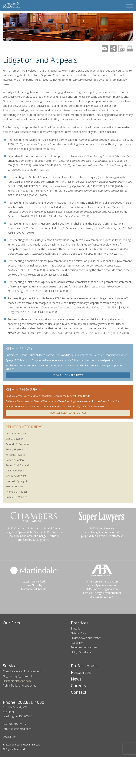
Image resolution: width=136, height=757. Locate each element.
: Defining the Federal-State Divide (48, 396)
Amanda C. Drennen (17, 444)
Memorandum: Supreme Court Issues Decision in (55, 406)
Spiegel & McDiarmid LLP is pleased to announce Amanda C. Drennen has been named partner (60, 360)
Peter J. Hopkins (15, 449)
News (76, 679)
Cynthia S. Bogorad (16, 433)
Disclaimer (9, 736)
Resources (81, 672)
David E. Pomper (15, 470)
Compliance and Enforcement (22, 671)
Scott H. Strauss (15, 486)
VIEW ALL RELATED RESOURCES (68, 412)
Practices (79, 623)
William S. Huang (15, 454)
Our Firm (11, 623)
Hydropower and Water (86, 638)
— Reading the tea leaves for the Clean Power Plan (63, 401)
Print (130, 48)
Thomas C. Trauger (16, 491)
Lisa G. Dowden (14, 438)
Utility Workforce (81, 652)
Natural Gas (78, 633)
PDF (121, 48)
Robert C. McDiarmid (17, 465)
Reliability (77, 642)
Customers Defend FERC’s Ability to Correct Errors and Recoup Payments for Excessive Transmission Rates (66, 355)
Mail (105, 48)
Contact (78, 692)
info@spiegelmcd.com (17, 729)
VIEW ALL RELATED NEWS (68, 375)
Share (113, 48)
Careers (78, 685)
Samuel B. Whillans (16, 497)
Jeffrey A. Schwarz (16, 475)
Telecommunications (84, 647)
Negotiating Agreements (18, 676)
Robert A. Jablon (15, 460)
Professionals (84, 665)
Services (10, 665)
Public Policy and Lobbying (19, 685)
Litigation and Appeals (17, 681)
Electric (75, 628)
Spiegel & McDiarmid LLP (25, 744)
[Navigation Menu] (129, 6)
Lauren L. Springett (16, 481)
